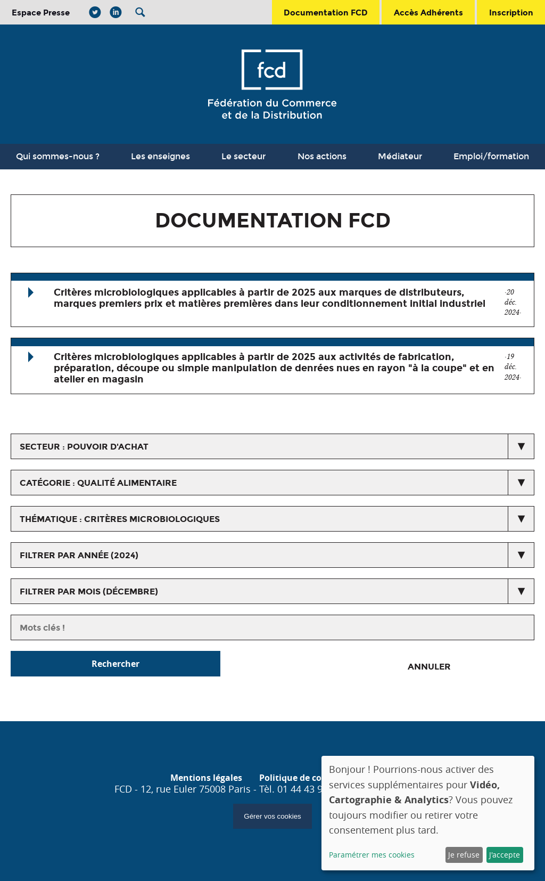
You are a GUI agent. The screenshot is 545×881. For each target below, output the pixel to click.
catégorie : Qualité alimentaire (98, 483)
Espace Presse (41, 12)
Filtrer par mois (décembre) (89, 591)
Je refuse (464, 855)
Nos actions (322, 156)
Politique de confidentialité (317, 778)
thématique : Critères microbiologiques (120, 519)
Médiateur (400, 156)
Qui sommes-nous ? (58, 156)
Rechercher (115, 664)
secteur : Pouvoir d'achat (84, 447)
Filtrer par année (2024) (79, 555)
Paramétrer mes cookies (372, 855)
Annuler (429, 667)
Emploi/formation (491, 156)
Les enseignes (160, 156)
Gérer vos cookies (272, 816)
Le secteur (243, 156)
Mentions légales (206, 778)
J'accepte (504, 855)
